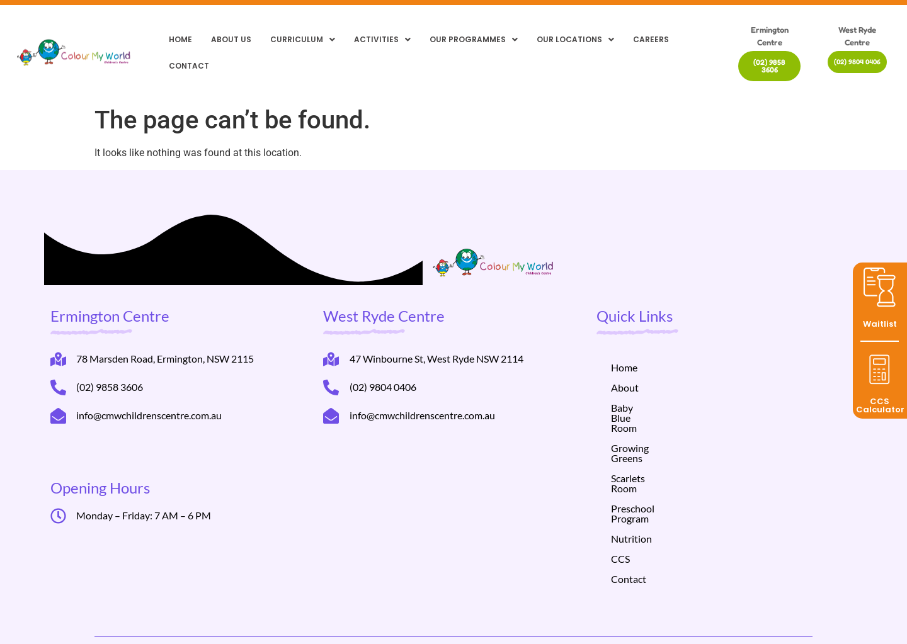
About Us (231, 39)
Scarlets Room (642, 448)
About (625, 387)
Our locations (575, 39)
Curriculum (302, 39)
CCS (620, 508)
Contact (189, 65)
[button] (303, 39)
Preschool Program (652, 468)
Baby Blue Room (646, 408)
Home (180, 39)
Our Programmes (474, 39)
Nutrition (631, 488)
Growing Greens (646, 428)
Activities (382, 39)
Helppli (290, 620)
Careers (651, 39)
